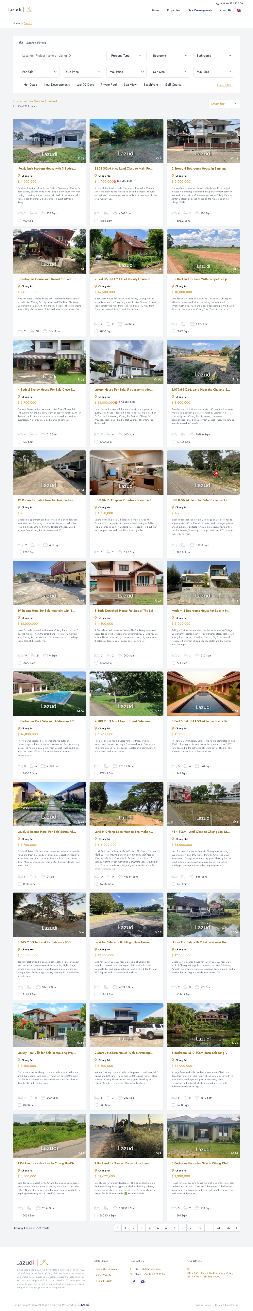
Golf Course (173, 84)
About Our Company (105, 1269)
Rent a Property (102, 1281)
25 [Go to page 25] (228, 1228)
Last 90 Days (85, 84)
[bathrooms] (214, 55)
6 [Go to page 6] (166, 1228)
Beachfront (151, 84)
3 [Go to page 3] (141, 1228)
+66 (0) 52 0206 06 (147, 1274)
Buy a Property (102, 1275)
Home (155, 10)
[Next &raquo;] (236, 1228)
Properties (173, 10)
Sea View (130, 84)
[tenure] (39, 72)
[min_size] (170, 72)
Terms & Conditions (226, 1305)
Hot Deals (30, 84)
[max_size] (214, 72)
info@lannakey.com (145, 1269)
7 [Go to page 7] (174, 1228)
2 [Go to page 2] (133, 1228)
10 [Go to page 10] (199, 1228)
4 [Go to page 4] (150, 1228)
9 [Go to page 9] (191, 1228)
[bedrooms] (170, 55)
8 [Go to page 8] (182, 1228)
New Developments (200, 10)
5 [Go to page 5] (158, 1228)
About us (225, 10)
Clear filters (224, 85)
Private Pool (109, 84)
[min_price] (83, 72)
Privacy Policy (202, 1305)
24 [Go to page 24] (218, 1228)
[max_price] (126, 72)
